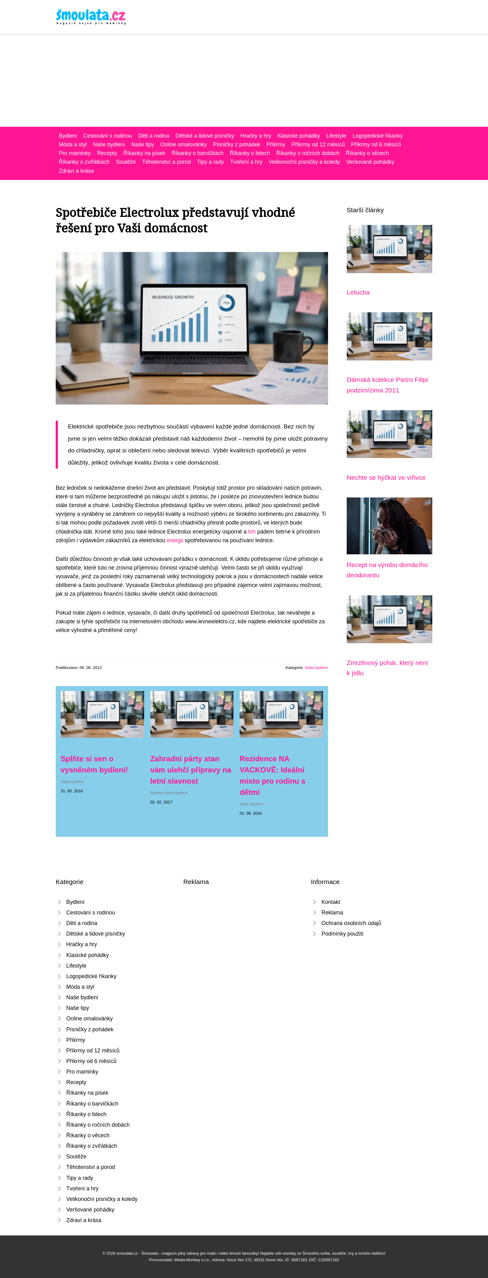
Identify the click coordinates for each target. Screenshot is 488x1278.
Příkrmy (275, 144)
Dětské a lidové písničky (205, 136)
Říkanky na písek (144, 153)
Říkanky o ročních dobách (307, 153)
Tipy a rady (210, 162)
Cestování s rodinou (107, 136)
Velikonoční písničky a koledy (304, 162)
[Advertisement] (244, 80)
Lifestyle (336, 136)
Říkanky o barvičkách (197, 153)
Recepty (107, 153)
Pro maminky (75, 153)
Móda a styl (73, 144)
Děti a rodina (153, 136)
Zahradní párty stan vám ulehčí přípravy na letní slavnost (190, 769)
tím (252, 532)
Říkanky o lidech (250, 153)
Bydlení (68, 136)
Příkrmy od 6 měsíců (376, 144)
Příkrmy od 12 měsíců (318, 144)
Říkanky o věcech (367, 153)
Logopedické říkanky (378, 136)
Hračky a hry (256, 136)
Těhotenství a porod (166, 162)
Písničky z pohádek (236, 144)
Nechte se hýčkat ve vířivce (386, 477)
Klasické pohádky (298, 136)
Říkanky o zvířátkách (84, 162)
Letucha (358, 292)
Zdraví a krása (76, 171)
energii (175, 540)
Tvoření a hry (246, 162)
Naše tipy (142, 144)
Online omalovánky (183, 144)
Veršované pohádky (370, 162)
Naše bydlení (109, 144)
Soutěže (126, 162)
